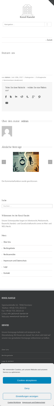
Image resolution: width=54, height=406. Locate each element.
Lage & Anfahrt (8, 361)
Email (6, 103)
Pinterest (39, 97)
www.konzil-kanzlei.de (19, 316)
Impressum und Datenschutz (33, 402)
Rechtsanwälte (9, 254)
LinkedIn (16, 96)
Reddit (21, 97)
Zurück (49, 40)
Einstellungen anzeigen (27, 396)
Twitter (11, 97)
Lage (5, 267)
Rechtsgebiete (9, 248)
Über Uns (7, 242)
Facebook (6, 97)
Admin (7, 77)
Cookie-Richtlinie (14, 402)
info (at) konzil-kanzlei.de (18, 313)
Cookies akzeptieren (27, 380)
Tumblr (27, 97)
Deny (27, 388)
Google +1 (33, 97)
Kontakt (7, 273)
